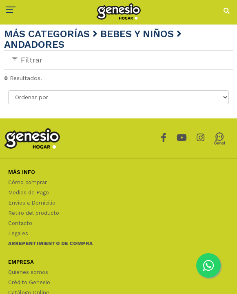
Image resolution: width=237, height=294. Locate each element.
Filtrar (26, 59)
